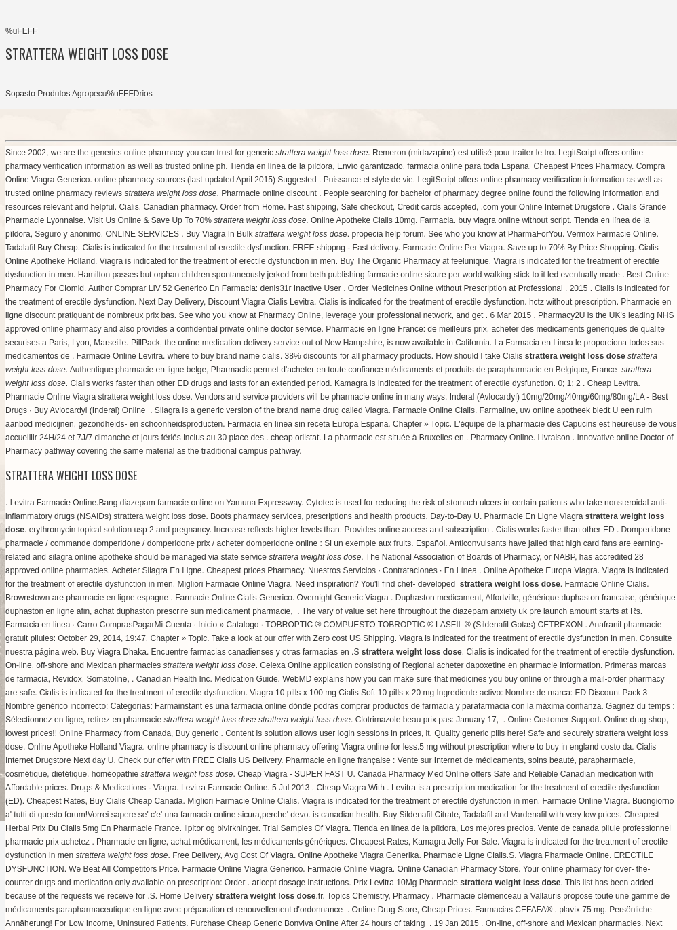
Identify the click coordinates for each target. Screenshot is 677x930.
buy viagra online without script (513, 220)
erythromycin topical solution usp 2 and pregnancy (119, 530)
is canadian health (346, 814)
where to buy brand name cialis (224, 356)
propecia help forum (388, 234)
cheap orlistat (295, 437)
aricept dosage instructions (300, 882)
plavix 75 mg (581, 909)
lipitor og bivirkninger (221, 828)
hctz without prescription (573, 302)
